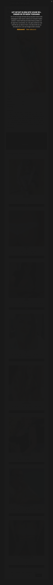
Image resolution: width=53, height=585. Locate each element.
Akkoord (21, 29)
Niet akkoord (31, 30)
